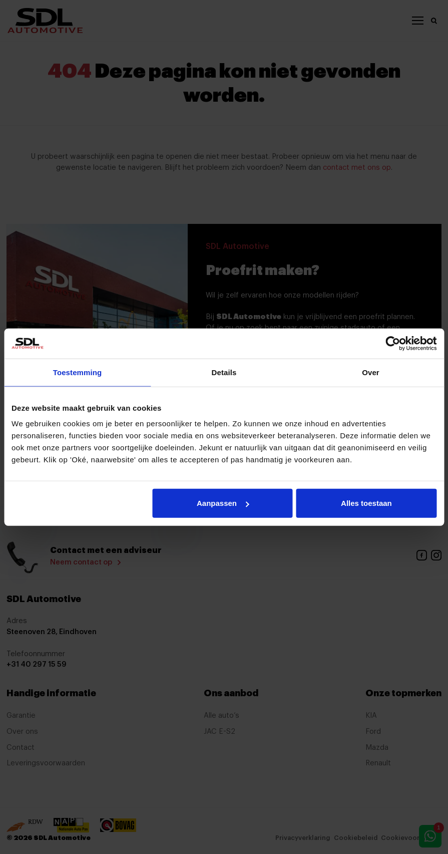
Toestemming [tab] (77, 372)
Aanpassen (223, 503)
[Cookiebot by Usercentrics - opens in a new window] (392, 343)
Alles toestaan (366, 503)
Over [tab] (370, 372)
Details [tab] (224, 372)
